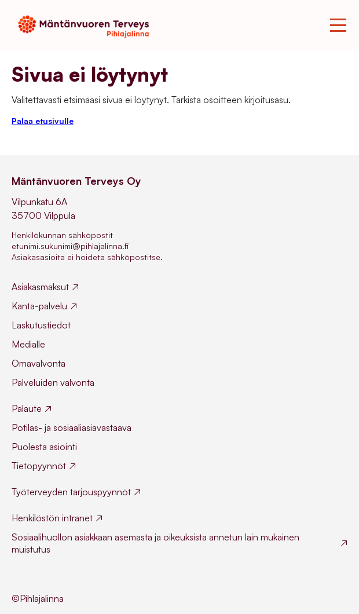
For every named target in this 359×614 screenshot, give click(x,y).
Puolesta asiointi (44, 446)
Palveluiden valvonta (53, 382)
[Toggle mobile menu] (338, 25)
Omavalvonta (38, 363)
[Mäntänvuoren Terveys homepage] (87, 25)
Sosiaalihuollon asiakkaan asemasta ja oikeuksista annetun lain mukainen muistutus (155, 543)
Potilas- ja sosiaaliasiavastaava (71, 427)
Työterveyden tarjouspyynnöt (71, 492)
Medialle (28, 344)
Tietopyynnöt (39, 466)
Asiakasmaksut (40, 287)
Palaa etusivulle (43, 121)
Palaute (27, 408)
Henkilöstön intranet (52, 518)
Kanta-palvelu (39, 306)
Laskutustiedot (41, 325)
